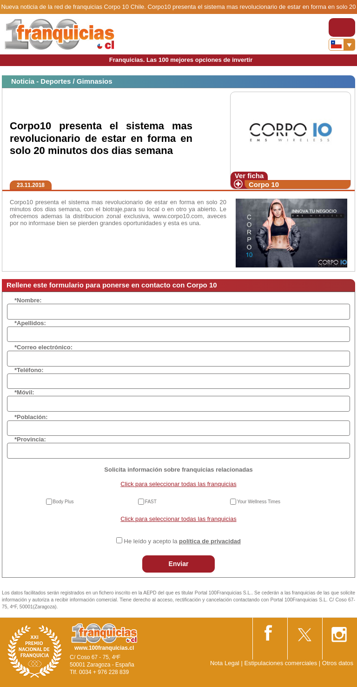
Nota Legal (224, 663)
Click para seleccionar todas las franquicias (178, 483)
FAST (151, 501)
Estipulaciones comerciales (281, 663)
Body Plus (63, 501)
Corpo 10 (264, 184)
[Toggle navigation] (342, 27)
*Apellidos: (30, 323)
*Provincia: (30, 439)
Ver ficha (249, 176)
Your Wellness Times (258, 501)
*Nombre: (28, 300)
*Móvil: (24, 392)
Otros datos (337, 663)
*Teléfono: (29, 370)
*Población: (31, 417)
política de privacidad (210, 541)
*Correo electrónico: (43, 347)
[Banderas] (342, 45)
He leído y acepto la (182, 541)
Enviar (179, 563)
